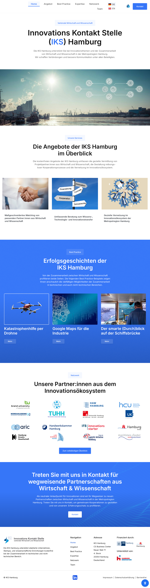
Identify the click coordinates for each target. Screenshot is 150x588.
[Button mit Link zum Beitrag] (10, 341)
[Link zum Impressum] (107, 578)
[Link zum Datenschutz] (124, 578)
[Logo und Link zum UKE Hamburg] (129, 414)
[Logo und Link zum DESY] (56, 405)
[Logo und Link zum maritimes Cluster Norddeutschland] (129, 437)
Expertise (80, 4)
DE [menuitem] (113, 4)
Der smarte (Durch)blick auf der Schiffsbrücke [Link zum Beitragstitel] (122, 331)
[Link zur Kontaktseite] (140, 6)
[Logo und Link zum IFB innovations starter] (93, 428)
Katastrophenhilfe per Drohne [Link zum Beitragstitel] (23, 331)
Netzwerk (94, 4)
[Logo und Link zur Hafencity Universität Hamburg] (129, 405)
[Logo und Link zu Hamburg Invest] (129, 428)
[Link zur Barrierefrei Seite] (141, 578)
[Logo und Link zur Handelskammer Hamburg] (125, 545)
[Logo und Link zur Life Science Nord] (57, 437)
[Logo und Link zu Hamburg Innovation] (124, 559)
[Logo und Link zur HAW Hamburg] (93, 405)
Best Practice (63, 4)
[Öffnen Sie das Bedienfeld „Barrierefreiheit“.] (145, 583)
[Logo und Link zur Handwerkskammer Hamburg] (57, 428)
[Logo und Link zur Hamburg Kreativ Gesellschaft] (20, 437)
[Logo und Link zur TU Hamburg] (57, 414)
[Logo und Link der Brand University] (21, 405)
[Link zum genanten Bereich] (25, 202)
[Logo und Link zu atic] (20, 428)
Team (100, 9)
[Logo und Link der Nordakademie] (20, 414)
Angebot (48, 4)
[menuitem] (111, 4)
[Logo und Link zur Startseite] (8, 6)
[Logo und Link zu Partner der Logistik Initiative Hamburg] (93, 437)
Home (34, 4)
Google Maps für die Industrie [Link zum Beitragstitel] (70, 331)
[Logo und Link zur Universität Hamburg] (93, 414)
